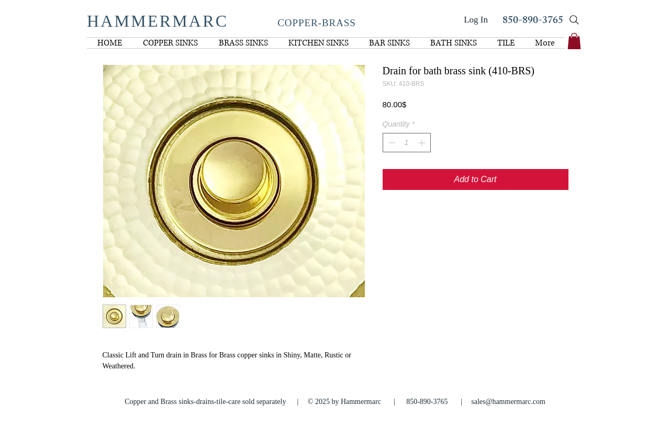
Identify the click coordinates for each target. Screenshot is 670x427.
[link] (574, 41)
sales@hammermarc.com (508, 402)
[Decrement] (390, 142)
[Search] (574, 20)
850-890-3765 (532, 21)
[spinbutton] (406, 142)
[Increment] (422, 142)
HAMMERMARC (157, 21)
